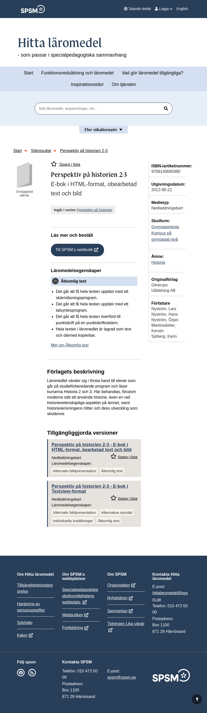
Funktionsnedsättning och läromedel (77, 72)
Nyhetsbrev (117, 598)
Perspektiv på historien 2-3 (84, 151)
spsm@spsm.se (121, 677)
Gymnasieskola (165, 227)
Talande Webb (137, 9)
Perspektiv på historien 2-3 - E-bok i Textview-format (90, 489)
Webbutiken (72, 615)
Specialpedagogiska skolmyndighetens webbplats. (80, 595)
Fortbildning (72, 628)
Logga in (163, 9)
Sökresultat (41, 151)
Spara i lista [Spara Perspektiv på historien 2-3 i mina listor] (65, 164)
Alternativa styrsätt (116, 512)
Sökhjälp (24, 623)
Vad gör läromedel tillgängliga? (152, 72)
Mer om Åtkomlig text (69, 345)
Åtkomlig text (112, 471)
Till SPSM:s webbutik (74, 250)
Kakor (22, 635)
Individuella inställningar (73, 521)
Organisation (118, 585)
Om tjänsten (124, 84)
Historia (158, 262)
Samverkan (117, 611)
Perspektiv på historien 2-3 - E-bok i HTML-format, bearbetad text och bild (92, 447)
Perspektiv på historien (94, 210)
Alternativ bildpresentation (74, 471)
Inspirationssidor (87, 84)
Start (28, 72)
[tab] (94, 281)
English (182, 9)
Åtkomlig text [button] (73, 281)
